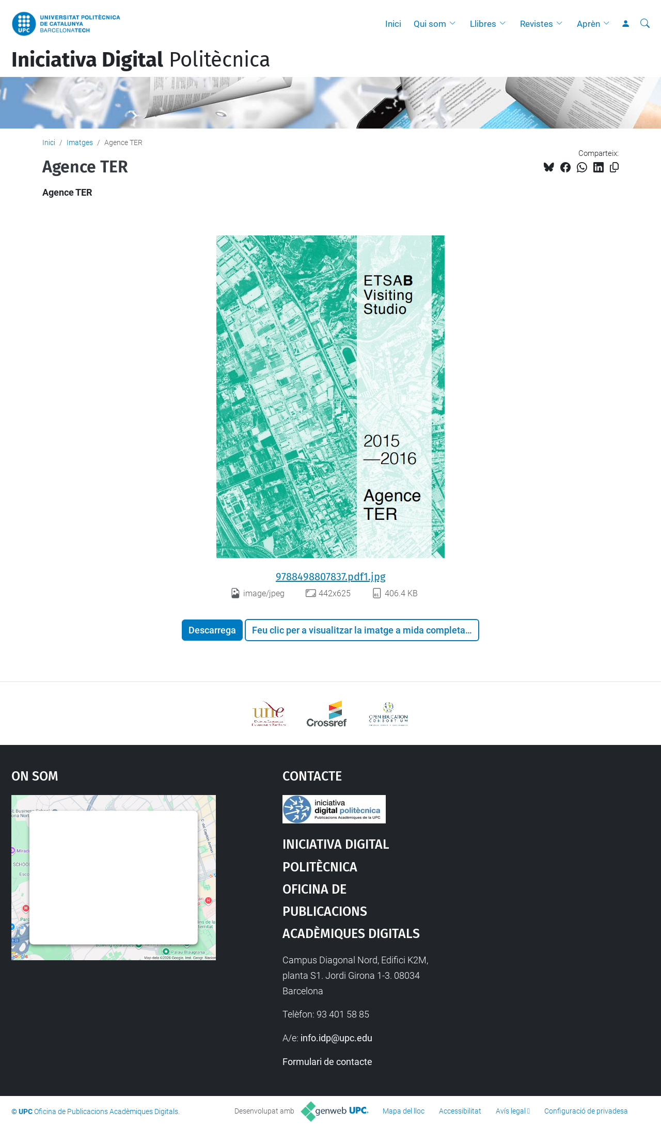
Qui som (430, 24)
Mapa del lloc (403, 1111)
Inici (393, 24)
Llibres (483, 24)
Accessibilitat (460, 1111)
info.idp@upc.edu (336, 1037)
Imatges (80, 142)
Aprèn (588, 24)
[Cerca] (645, 23)
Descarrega (212, 630)
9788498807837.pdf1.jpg (330, 576)
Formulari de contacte (327, 1061)
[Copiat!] (614, 167)
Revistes (536, 24)
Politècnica (141, 59)
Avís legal (511, 1111)
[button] (455, 23)
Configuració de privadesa (586, 1111)
